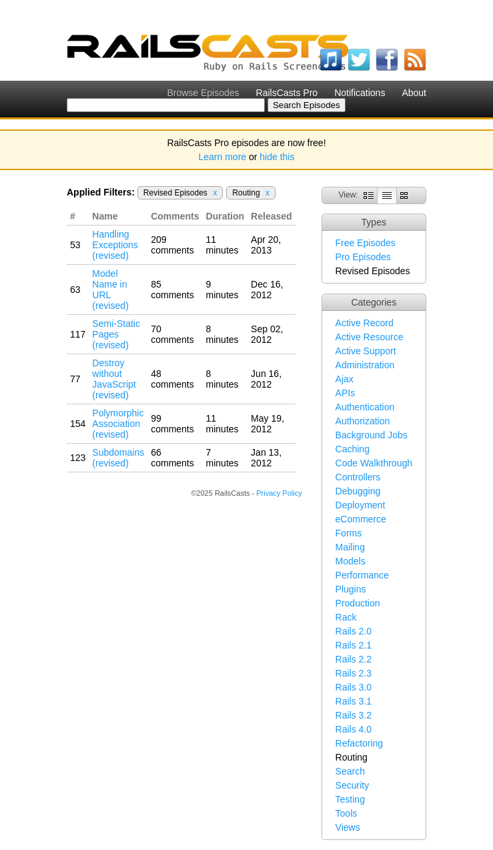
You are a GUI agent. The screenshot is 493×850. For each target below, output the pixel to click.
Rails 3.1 (354, 701)
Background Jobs (372, 435)
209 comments (172, 245)
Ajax (345, 379)
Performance (362, 575)
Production (358, 603)
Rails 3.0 (354, 687)
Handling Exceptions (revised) (114, 245)
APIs (346, 393)
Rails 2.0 (354, 631)
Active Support (366, 351)
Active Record (365, 323)
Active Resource (370, 337)
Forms (349, 533)
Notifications (359, 92)
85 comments (172, 289)
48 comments (172, 379)
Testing (350, 799)
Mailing (350, 547)
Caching (353, 449)
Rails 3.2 (354, 715)
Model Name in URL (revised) (110, 289)
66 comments (172, 457)
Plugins (351, 589)
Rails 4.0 (354, 729)
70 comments (172, 334)
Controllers (358, 477)
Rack (346, 617)
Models (351, 561)
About (414, 92)
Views (348, 827)
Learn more (223, 156)
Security (353, 785)
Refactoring (360, 743)
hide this (277, 156)
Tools (347, 813)
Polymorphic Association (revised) (117, 424)
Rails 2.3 (354, 673)
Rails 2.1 (354, 645)
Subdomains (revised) (118, 457)
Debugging (358, 491)
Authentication (365, 407)
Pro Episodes (363, 257)
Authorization (363, 421)
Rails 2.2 (354, 659)
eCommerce (361, 519)
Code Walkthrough (374, 463)
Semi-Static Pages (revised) (116, 334)
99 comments (172, 423)
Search (350, 771)
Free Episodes (366, 243)
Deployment (361, 505)
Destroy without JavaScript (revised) (113, 379)
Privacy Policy (279, 493)
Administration (365, 365)
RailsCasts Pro (287, 92)
